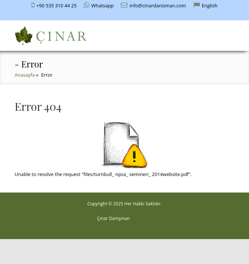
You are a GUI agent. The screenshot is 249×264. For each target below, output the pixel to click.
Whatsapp (102, 5)
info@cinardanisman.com (157, 5)
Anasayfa (25, 75)
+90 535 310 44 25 (56, 5)
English (210, 5)
